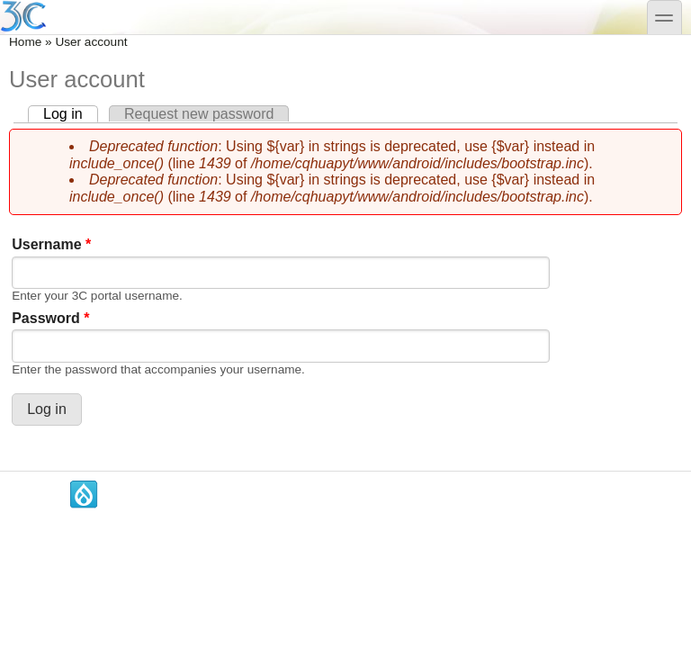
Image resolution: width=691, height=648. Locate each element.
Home (25, 42)
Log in (70, 114)
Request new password (199, 114)
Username (51, 244)
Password (50, 318)
